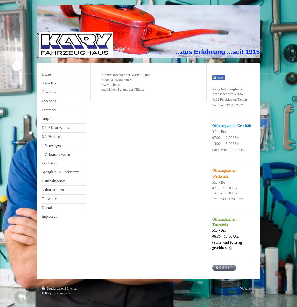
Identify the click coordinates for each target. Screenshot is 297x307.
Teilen (218, 77)
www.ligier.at (110, 84)
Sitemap (72, 288)
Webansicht (247, 288)
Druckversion (53, 288)
